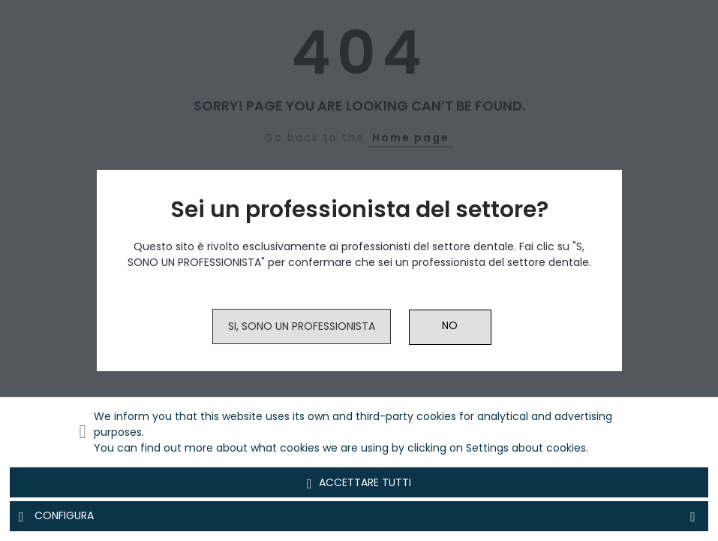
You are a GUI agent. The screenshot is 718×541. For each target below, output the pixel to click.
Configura (359, 516)
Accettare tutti (359, 483)
